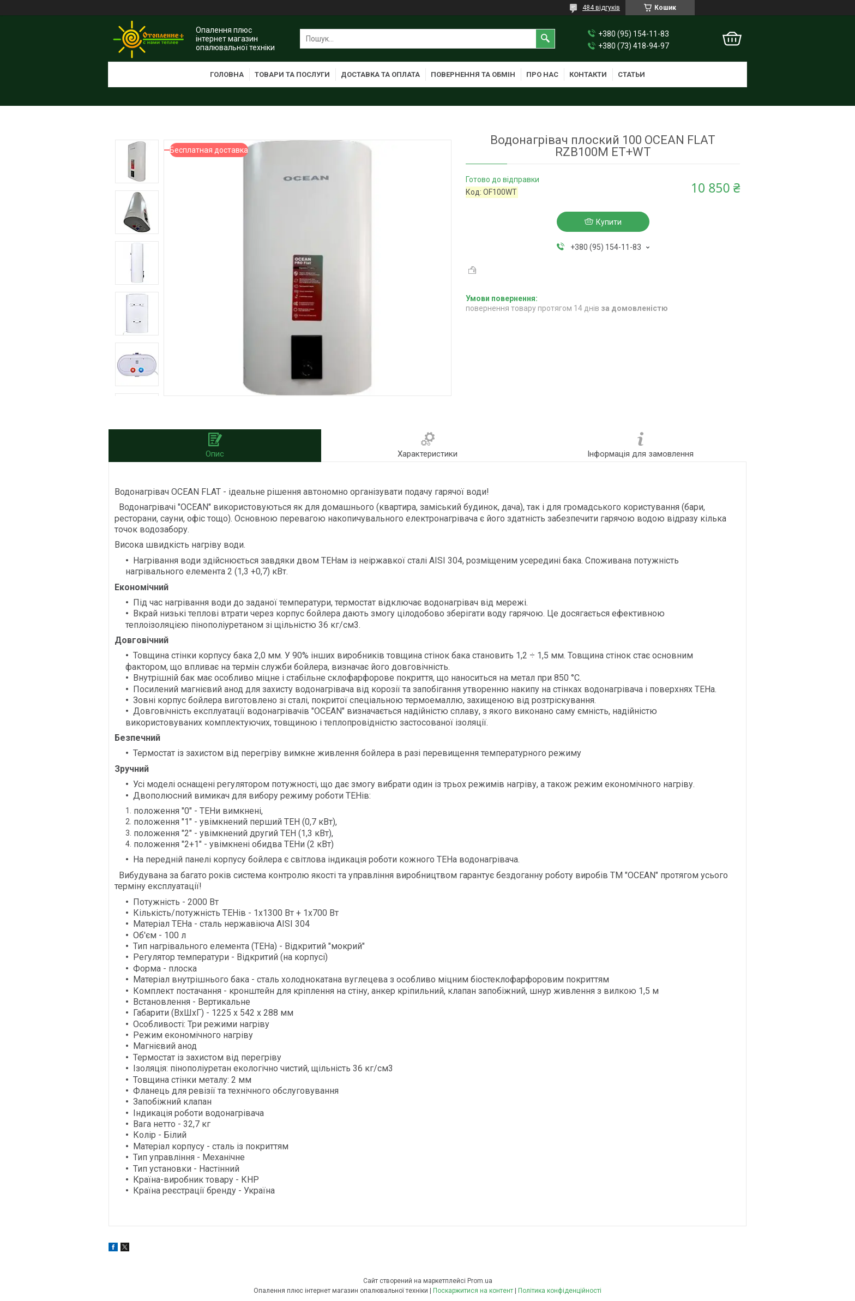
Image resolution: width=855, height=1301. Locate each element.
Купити (609, 222)
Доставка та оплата (380, 74)
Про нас (542, 74)
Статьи (631, 74)
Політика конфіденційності (559, 1290)
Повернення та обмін (473, 74)
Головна (227, 74)
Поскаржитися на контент (473, 1290)
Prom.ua (479, 1281)
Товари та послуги (292, 74)
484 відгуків (601, 7)
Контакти (588, 74)
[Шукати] (545, 38)
